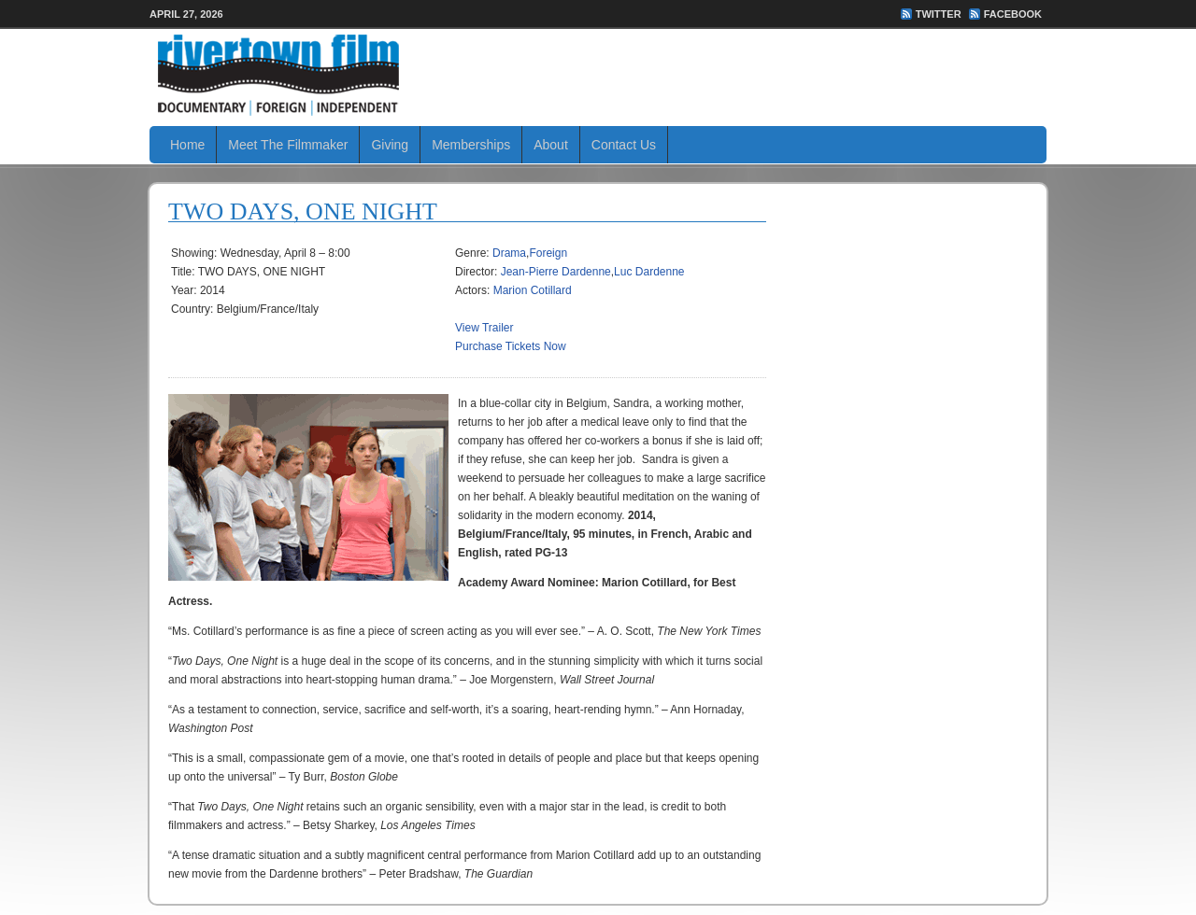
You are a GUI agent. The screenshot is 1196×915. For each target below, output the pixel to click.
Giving (389, 144)
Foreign (548, 253)
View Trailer (484, 327)
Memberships (471, 144)
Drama (509, 253)
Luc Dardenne (649, 271)
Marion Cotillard (532, 290)
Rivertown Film (598, 75)
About (551, 144)
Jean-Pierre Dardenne (556, 271)
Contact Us (623, 144)
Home (187, 144)
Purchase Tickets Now (510, 346)
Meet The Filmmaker (288, 144)
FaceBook (1013, 14)
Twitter (938, 14)
